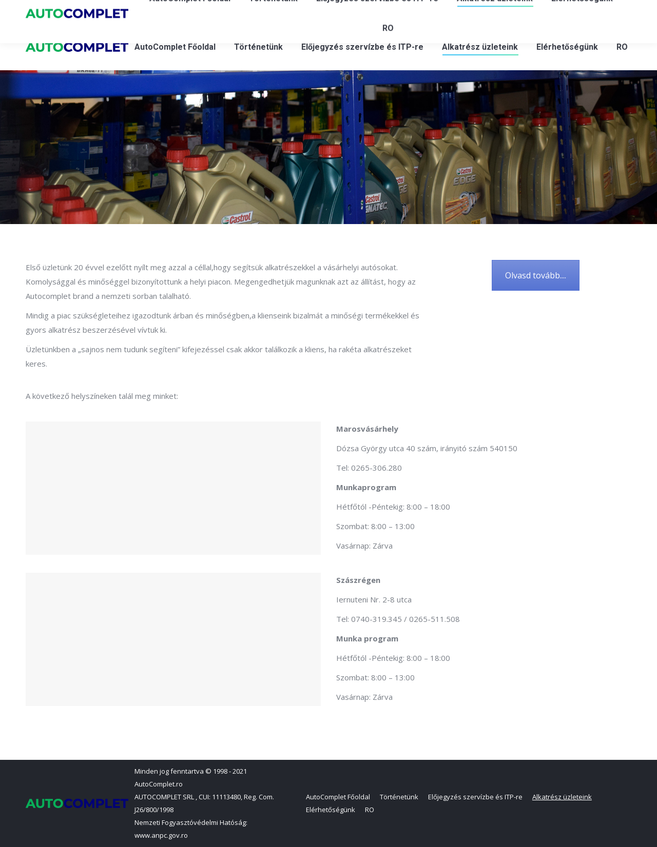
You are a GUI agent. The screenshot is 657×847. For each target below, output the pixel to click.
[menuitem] (175, 47)
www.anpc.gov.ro (161, 835)
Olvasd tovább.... (535, 275)
